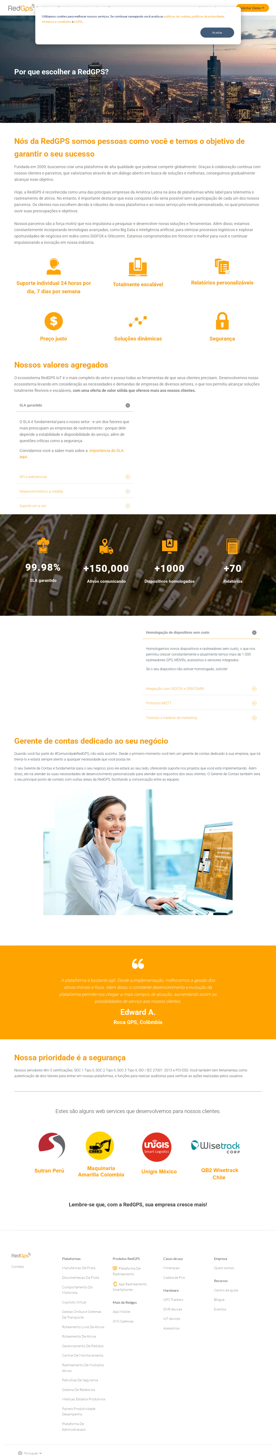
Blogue (219, 1319)
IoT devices (171, 1338)
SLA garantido (75, 405)
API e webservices (75, 477)
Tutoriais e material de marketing (201, 724)
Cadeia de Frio (174, 1297)
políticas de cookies (177, 16)
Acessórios (171, 1347)
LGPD (78, 21)
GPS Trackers (173, 1319)
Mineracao (171, 1287)
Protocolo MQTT (201, 709)
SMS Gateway (123, 1340)
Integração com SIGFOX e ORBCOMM (201, 695)
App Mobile (121, 1331)
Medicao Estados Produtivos (83, 1418)
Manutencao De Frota (78, 1287)
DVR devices (172, 1328)
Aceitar (217, 32)
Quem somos (224, 1287)
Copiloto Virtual (74, 1321)
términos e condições (56, 21)
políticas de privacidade (208, 16)
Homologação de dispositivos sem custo (202, 638)
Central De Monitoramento (82, 1375)
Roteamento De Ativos (79, 1356)
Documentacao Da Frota (80, 1297)
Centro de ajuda (226, 1309)
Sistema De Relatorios (78, 1409)
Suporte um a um (75, 506)
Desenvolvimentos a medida (75, 491)
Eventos (220, 1328)
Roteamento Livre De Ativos (83, 1346)
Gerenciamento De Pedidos (82, 1365)
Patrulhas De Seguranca (80, 1399)
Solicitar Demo (251, 8)
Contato (17, 1286)
